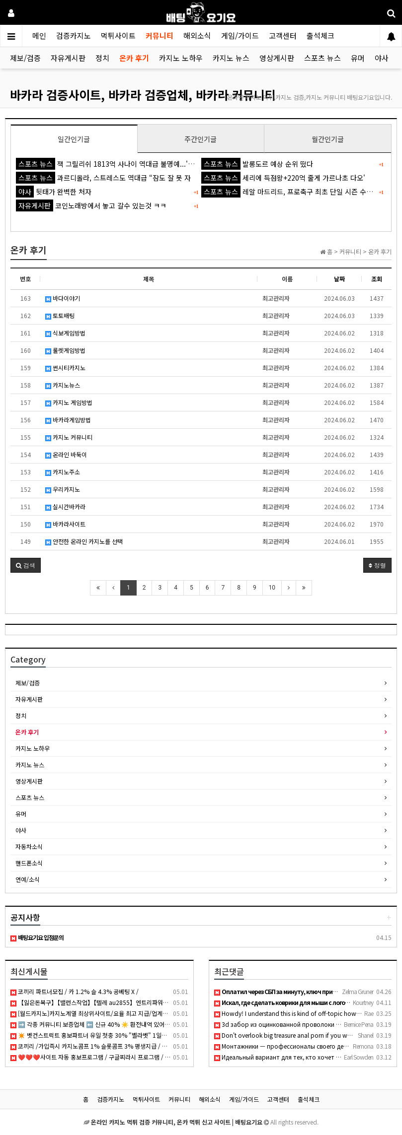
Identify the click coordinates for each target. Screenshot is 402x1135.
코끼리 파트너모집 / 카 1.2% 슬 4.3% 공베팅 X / (74, 991)
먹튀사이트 (118, 35)
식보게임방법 (65, 333)
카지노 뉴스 (231, 58)
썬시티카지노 (65, 367)
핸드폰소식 (29, 863)
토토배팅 (60, 315)
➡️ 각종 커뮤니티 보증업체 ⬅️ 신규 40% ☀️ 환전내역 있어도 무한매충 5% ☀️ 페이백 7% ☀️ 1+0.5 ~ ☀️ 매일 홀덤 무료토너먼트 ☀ (178, 1024)
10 (272, 587)
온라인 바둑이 (66, 454)
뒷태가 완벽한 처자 (53, 192)
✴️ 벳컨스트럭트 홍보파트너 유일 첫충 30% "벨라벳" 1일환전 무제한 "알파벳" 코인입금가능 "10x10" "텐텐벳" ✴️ (158, 1035)
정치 (102, 58)
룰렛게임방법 (65, 350)
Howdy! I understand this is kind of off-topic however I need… (302, 1013)
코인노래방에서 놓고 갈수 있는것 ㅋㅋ (91, 205)
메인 (39, 35)
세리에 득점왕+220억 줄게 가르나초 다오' (283, 178)
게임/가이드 (240, 35)
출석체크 (320, 35)
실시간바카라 (65, 506)
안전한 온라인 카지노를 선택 (84, 541)
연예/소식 (27, 879)
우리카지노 (62, 489)
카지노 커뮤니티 (68, 437)
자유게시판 (68, 58)
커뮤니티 (159, 35)
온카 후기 (134, 58)
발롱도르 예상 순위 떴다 (257, 164)
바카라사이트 (65, 524)
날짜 (339, 278)
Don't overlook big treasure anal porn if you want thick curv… (301, 1035)
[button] (25, 565)
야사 (382, 58)
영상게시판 (276, 58)
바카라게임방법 (68, 419)
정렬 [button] (377, 565)
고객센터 (283, 35)
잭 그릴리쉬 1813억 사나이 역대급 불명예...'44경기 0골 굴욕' (127, 164)
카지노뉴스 (62, 385)
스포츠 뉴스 (322, 58)
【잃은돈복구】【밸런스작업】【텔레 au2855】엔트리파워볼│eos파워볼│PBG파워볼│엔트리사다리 (142, 1002)
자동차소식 (29, 846)
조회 (376, 278)
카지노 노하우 (181, 58)
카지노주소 (62, 471)
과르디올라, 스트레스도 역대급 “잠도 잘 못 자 (103, 178)
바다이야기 (62, 298)
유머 (358, 58)
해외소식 (197, 35)
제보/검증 (25, 58)
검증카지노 (73, 35)
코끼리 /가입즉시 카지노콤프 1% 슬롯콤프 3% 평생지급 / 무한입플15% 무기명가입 (117, 1046)
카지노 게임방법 (68, 402)
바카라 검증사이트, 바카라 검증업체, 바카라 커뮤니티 (143, 94)
